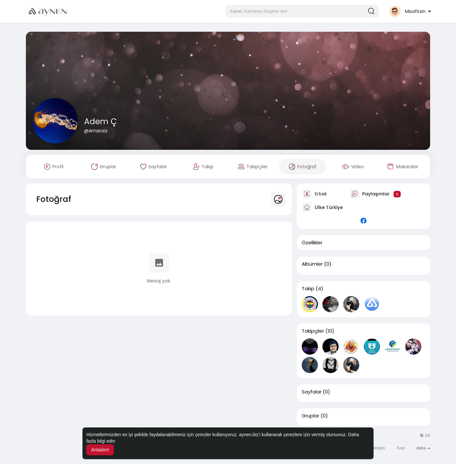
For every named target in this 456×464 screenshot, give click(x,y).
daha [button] (423, 448)
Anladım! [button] (100, 449)
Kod (401, 448)
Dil (425, 435)
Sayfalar (311, 391)
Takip (308, 288)
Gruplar (310, 415)
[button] (302, 11)
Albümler (312, 264)
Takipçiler (313, 331)
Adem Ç (100, 121)
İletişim (378, 448)
